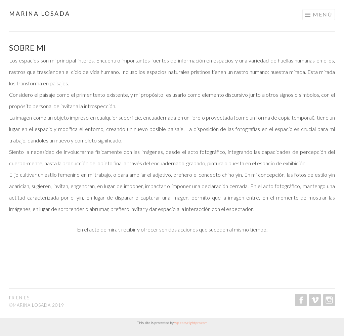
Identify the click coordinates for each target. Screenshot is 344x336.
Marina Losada (39, 13)
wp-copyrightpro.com (190, 323)
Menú (322, 14)
